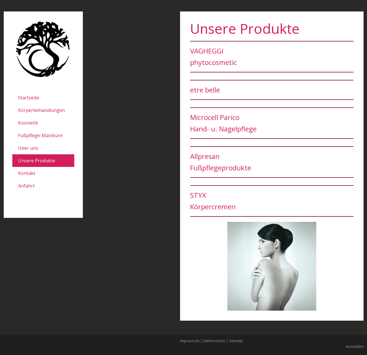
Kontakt (26, 173)
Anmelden (355, 346)
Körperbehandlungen (41, 110)
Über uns (28, 148)
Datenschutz (214, 340)
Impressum (190, 340)
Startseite (28, 97)
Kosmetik (28, 123)
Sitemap (236, 340)
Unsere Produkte (36, 160)
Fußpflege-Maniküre (40, 135)
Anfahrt (26, 186)
